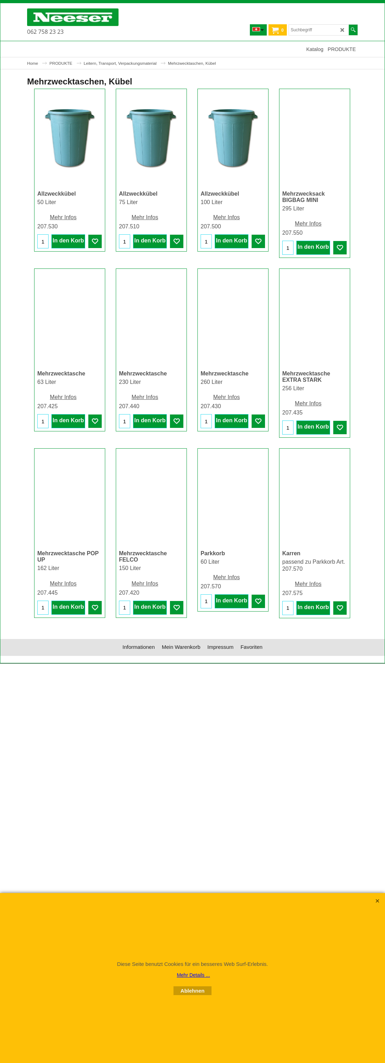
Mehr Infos (63, 217)
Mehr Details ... (193, 975)
